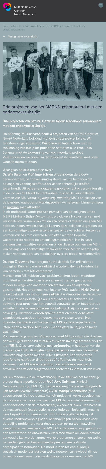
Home (6, 25)
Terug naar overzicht (20, 36)
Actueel (17, 25)
